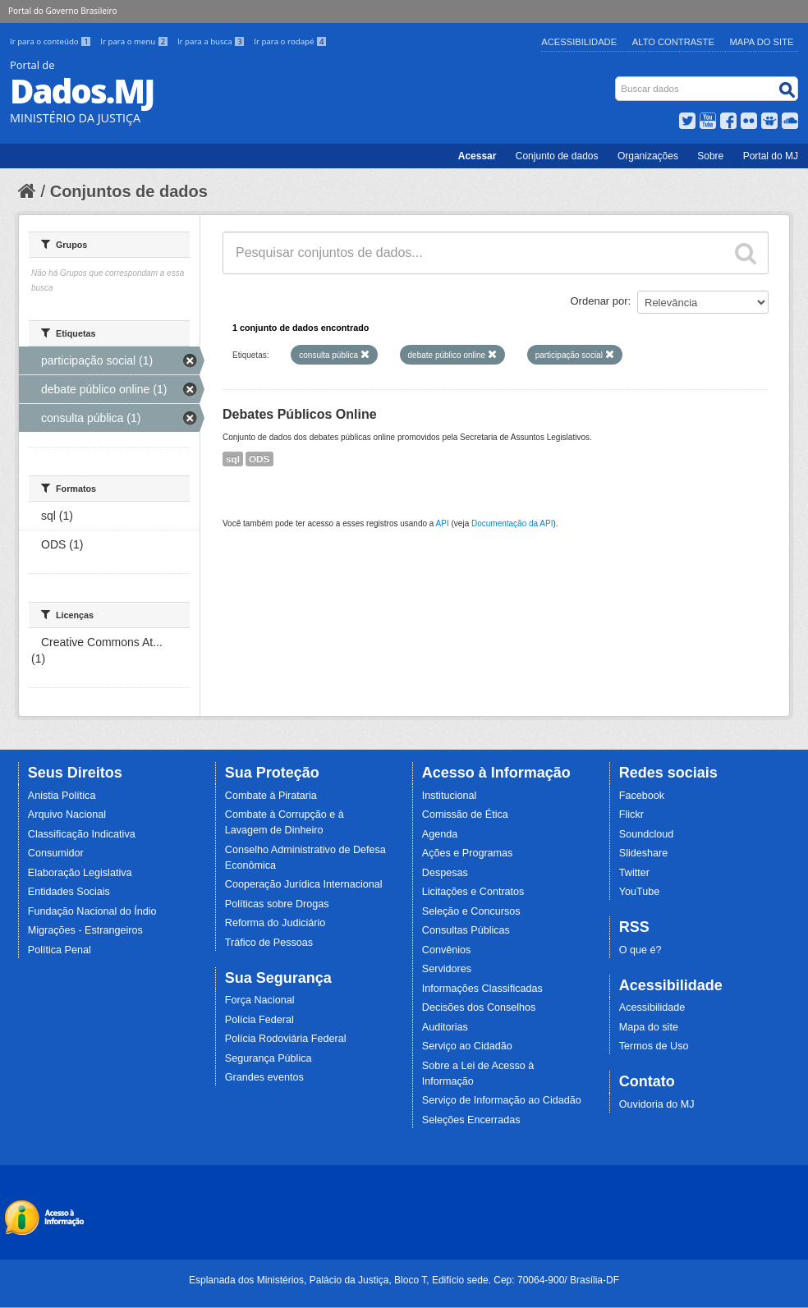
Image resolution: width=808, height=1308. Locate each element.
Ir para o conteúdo (52, 41)
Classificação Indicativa (81, 834)
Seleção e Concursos (471, 911)
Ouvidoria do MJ (657, 1104)
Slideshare (643, 853)
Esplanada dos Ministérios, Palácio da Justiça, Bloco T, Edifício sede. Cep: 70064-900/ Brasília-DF (404, 1280)
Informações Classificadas (482, 988)
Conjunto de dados (557, 156)
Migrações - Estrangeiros (85, 930)
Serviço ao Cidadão (467, 1046)
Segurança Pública (268, 1058)
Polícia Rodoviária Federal (286, 1038)
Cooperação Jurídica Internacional (304, 884)
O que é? (640, 950)
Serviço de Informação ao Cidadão (501, 1100)
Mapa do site (648, 1027)
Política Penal (59, 950)
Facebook (641, 795)
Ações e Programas (467, 853)
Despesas (445, 873)
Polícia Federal (259, 1020)
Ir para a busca (212, 41)
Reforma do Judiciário (275, 923)
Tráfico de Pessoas (269, 942)
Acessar (477, 156)
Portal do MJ (770, 156)
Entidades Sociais (69, 891)
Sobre (710, 156)
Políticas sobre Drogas (277, 904)
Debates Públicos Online (300, 414)
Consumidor (56, 853)
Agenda (439, 834)
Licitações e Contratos (473, 891)
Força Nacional (260, 1000)
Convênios (446, 950)
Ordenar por (599, 301)
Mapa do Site (762, 42)
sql (233, 459)
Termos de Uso (654, 1046)
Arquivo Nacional (67, 814)
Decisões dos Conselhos (479, 1007)
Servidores (446, 969)
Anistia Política (62, 795)
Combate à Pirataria (271, 795)
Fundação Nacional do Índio (92, 911)
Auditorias (445, 1027)
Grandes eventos (264, 1077)
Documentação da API (512, 523)
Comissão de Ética (465, 814)
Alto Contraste (673, 42)
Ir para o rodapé (290, 41)
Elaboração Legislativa (80, 873)
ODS (259, 459)
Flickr (631, 814)
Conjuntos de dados (129, 191)
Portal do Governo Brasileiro (62, 10)
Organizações (647, 156)
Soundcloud (646, 834)
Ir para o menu (135, 41)
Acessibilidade (579, 42)
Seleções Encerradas (471, 1120)
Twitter (634, 873)
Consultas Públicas (466, 930)
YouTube (639, 891)
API (442, 523)
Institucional (449, 795)
